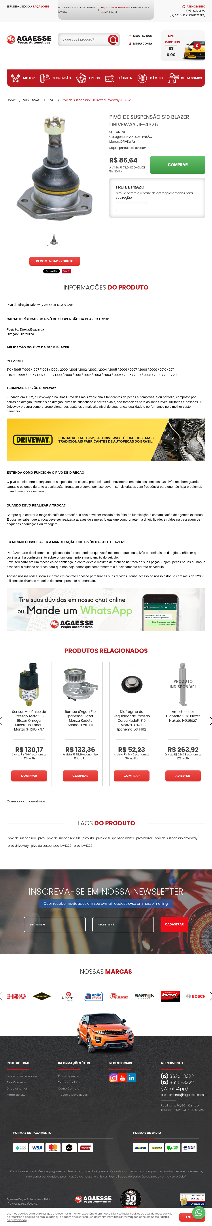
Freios (94, 78)
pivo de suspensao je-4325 (51, 845)
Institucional (18, 1063)
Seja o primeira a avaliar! (127, 148)
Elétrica (124, 78)
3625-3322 (195, 11)
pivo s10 (88, 838)
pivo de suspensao (22, 838)
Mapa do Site (16, 1094)
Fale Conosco (16, 1082)
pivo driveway (18, 845)
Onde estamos (17, 1088)
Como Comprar (69, 1088)
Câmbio (156, 78)
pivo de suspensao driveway (176, 838)
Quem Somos (191, 78)
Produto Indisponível (183, 684)
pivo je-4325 (83, 845)
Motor (29, 78)
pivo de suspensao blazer (115, 838)
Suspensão (62, 78)
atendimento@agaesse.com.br (184, 1095)
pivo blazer (144, 838)
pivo (41, 838)
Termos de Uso (69, 1082)
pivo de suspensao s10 (63, 838)
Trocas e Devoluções (73, 1094)
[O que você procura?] (113, 39)
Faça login (41, 6)
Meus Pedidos (142, 36)
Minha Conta (142, 43)
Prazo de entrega (70, 1076)
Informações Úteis (74, 1063)
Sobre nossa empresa (22, 1076)
